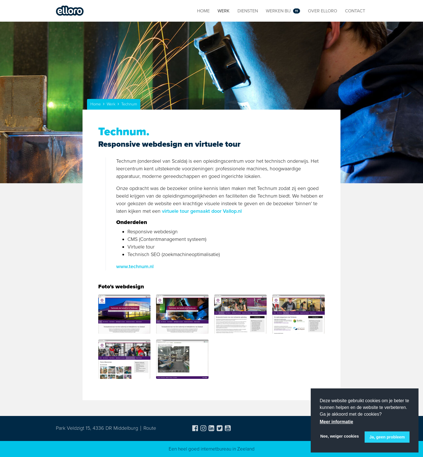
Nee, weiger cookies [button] (339, 436)
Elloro (70, 11)
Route (149, 428)
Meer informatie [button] (336, 421)
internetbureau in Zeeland (228, 449)
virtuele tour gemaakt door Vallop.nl (202, 211)
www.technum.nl (135, 266)
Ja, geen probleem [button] (387, 437)
